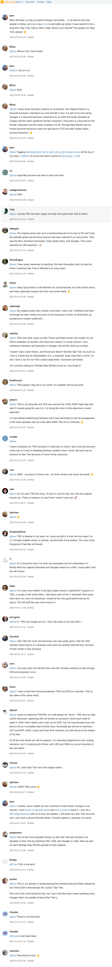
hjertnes (14, 512)
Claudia (13, 912)
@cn (52, 152)
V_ (10, 559)
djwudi (13, 710)
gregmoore (15, 832)
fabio (12, 586)
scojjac (13, 436)
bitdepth (14, 228)
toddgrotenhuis (18, 190)
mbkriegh (14, 306)
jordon (13, 879)
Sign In (19, 2)
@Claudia (14, 936)
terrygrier (14, 617)
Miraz (12, 47)
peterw (13, 400)
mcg (11, 209)
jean (11, 15)
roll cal (46, 24)
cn (10, 171)
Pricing (40, 2)
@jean (12, 51)
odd (11, 489)
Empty (13, 860)
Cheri (12, 687)
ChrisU (13, 763)
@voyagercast (70, 156)
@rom (46, 152)
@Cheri (13, 787)
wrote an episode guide (38, 810)
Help (49, 2)
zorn (11, 663)
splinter (13, 333)
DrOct (12, 283)
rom (11, 470)
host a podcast (62, 810)
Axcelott (14, 636)
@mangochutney (71, 152)
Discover (30, 2)
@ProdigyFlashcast (19, 814)
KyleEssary (15, 380)
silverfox (14, 951)
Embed (30, 37)
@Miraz (13, 70)
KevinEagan (16, 260)
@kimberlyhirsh (34, 152)
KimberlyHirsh (17, 532)
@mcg (58, 152)
